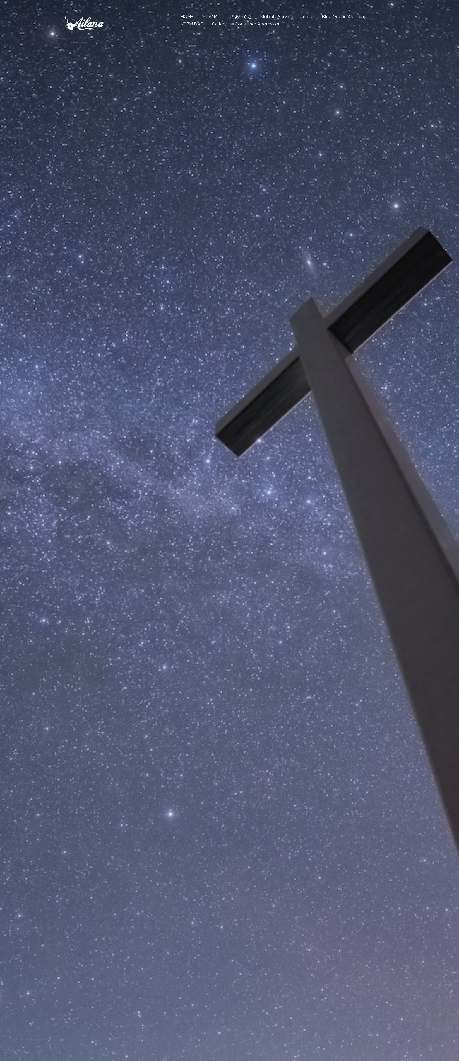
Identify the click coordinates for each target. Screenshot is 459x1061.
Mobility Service (277, 16)
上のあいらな (239, 16)
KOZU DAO (192, 24)
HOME (187, 16)
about (307, 16)
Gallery (219, 24)
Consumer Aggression (258, 24)
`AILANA (210, 16)
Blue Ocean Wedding (344, 16)
